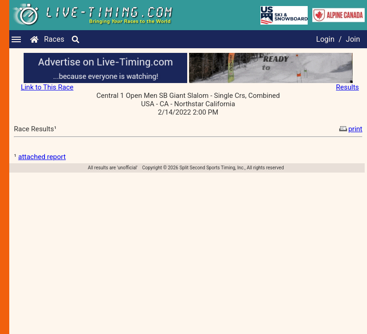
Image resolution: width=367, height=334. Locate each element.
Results (347, 87)
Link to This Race (47, 87)
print (349, 129)
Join (353, 39)
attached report (42, 157)
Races (54, 39)
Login (325, 39)
